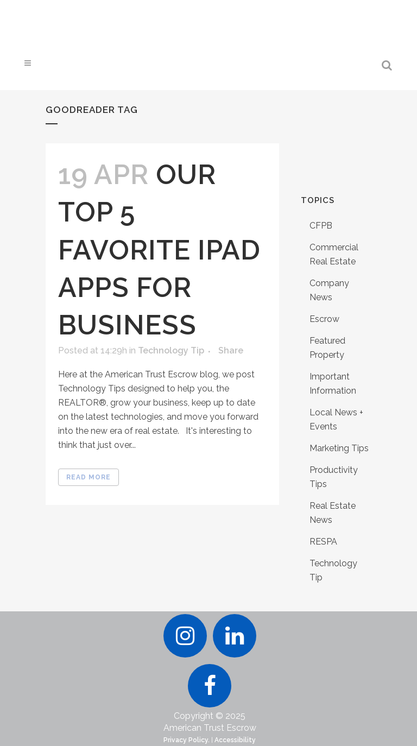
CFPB (320, 225)
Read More (88, 477)
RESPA (323, 541)
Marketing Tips (339, 448)
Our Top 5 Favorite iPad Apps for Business (159, 250)
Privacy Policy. (186, 740)
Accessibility (235, 740)
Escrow (324, 319)
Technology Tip (171, 350)
